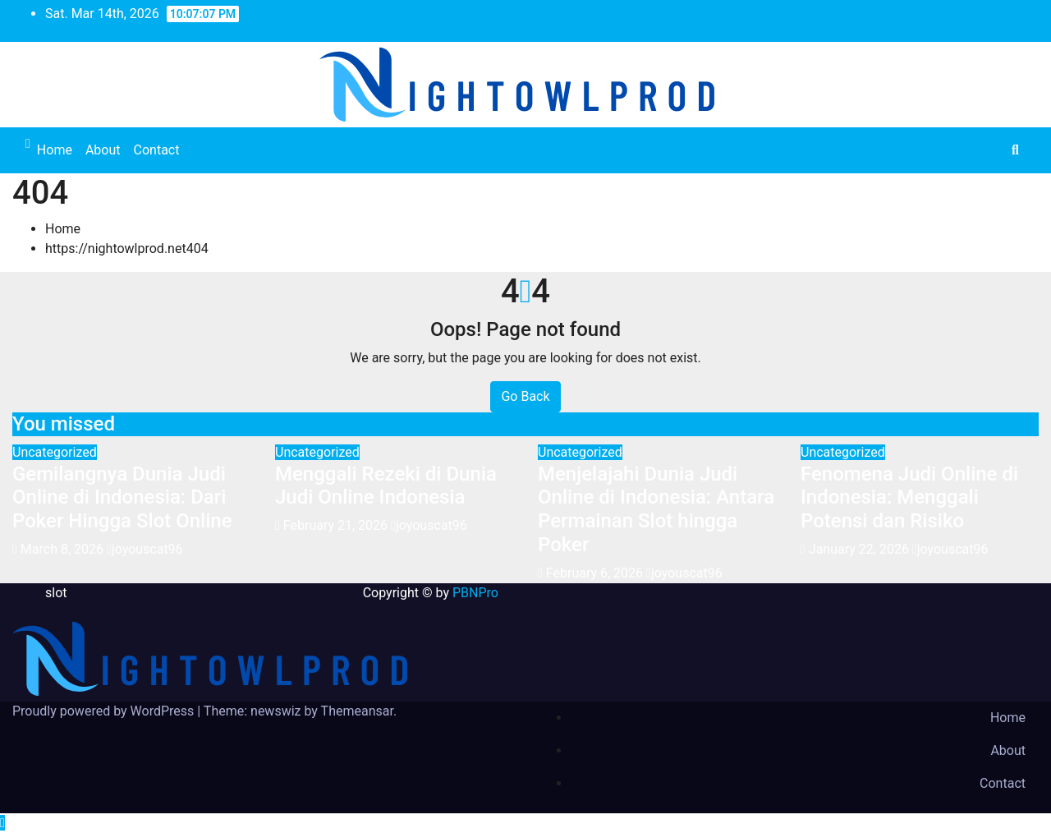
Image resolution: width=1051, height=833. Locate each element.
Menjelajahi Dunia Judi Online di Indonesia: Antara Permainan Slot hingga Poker (656, 509)
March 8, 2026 (64, 549)
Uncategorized (54, 452)
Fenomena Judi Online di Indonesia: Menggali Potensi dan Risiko (909, 498)
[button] (1015, 150)
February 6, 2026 (596, 573)
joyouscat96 (145, 549)
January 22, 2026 (860, 549)
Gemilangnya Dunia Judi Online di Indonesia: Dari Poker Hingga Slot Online (122, 498)
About (103, 150)
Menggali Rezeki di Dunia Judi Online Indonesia (386, 486)
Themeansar (357, 711)
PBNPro (475, 593)
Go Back (525, 396)
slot (56, 593)
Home (54, 150)
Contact (157, 150)
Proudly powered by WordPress (104, 711)
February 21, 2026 (337, 525)
